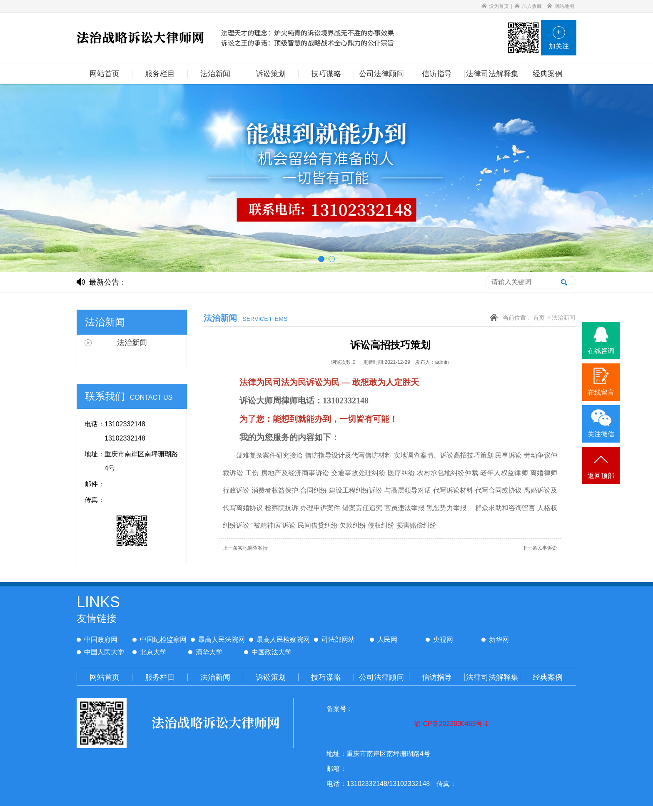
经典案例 (548, 677)
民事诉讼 (539, 548)
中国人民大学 (100, 652)
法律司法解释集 (492, 677)
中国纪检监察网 (159, 639)
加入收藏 (528, 6)
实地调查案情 (245, 548)
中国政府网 (97, 639)
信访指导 (437, 677)
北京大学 (149, 652)
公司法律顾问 (381, 677)
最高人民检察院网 (279, 639)
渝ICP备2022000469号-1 (451, 723)
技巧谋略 (326, 677)
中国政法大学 (268, 652)
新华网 (495, 639)
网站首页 (105, 677)
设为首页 (495, 6)
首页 (539, 318)
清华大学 (205, 652)
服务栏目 (160, 677)
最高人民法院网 (218, 639)
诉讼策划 (271, 677)
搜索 (564, 282)
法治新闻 (563, 318)
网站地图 (560, 6)
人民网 (383, 639)
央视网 (439, 639)
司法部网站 (334, 639)
